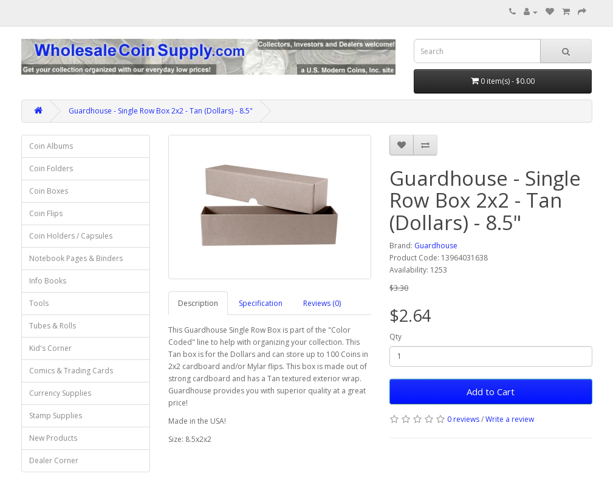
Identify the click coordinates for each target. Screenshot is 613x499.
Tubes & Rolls (52, 326)
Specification (261, 303)
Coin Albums (51, 146)
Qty (395, 336)
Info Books (47, 281)
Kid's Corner (50, 348)
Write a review (509, 419)
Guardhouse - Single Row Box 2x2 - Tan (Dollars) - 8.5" (161, 111)
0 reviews (463, 419)
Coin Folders (51, 168)
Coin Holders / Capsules (70, 236)
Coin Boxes (48, 191)
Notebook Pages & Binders (76, 258)
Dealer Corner (53, 460)
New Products (53, 438)
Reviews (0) (322, 303)
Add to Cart (491, 391)
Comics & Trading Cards (71, 370)
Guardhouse (435, 245)
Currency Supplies (60, 393)
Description (198, 303)
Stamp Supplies (55, 415)
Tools (39, 303)
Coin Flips (46, 213)
